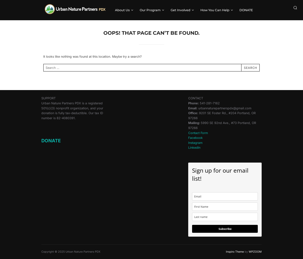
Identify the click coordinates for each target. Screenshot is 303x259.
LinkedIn (194, 147)
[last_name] (225, 217)
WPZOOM (255, 251)
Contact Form (198, 133)
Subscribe (225, 229)
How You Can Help (217, 10)
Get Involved (183, 10)
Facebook (195, 138)
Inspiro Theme (235, 251)
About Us (124, 10)
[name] (225, 206)
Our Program (152, 10)
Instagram (195, 143)
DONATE (246, 10)
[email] (225, 196)
